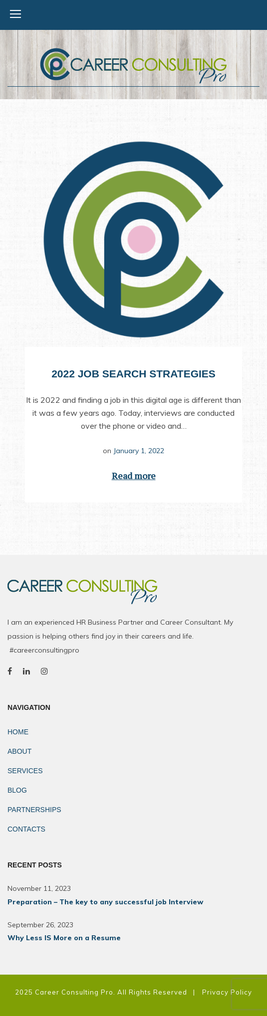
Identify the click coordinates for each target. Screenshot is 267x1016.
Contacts (26, 829)
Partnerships (34, 810)
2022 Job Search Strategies (133, 373)
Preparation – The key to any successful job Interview (105, 901)
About (19, 751)
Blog (17, 790)
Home (17, 732)
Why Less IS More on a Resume (64, 937)
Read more (134, 476)
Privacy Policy (227, 992)
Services (25, 771)
